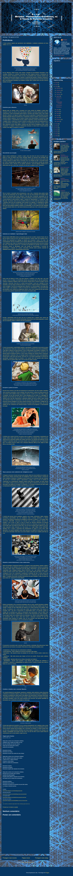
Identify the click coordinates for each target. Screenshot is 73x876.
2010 (56, 133)
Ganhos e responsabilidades (65, 179)
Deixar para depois (65, 167)
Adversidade (59, 105)
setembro (58, 94)
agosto (58, 96)
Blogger (47, 872)
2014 (56, 126)
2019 (56, 82)
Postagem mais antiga (41, 858)
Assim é (58, 100)
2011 (56, 131)
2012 (56, 129)
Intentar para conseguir (59, 102)
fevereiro (58, 119)
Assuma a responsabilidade (64, 155)
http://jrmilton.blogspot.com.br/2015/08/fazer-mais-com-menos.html (15, 800)
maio (57, 113)
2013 (56, 127)
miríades (65, 39)
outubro (58, 92)
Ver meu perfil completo (59, 55)
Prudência (63, 190)
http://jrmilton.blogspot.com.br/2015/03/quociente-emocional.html (14, 794)
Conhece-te (58, 98)
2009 (56, 135)
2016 (56, 86)
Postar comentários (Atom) (27, 862)
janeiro (58, 121)
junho (57, 111)
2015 (56, 123)
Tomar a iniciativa (65, 144)
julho (57, 109)
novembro (58, 90)
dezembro (58, 88)
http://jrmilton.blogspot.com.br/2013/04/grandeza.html (12, 790)
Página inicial (26, 858)
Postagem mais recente (10, 858)
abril (57, 115)
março (58, 117)
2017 (56, 84)
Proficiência (58, 107)
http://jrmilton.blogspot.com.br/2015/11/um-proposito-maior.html (14, 797)
